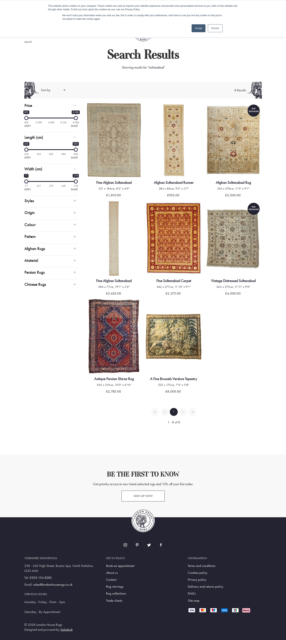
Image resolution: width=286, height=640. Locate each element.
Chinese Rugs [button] (35, 284)
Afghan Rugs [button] (34, 248)
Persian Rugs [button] (34, 272)
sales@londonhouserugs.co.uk (52, 584)
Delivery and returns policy (205, 586)
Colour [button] (29, 224)
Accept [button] (198, 28)
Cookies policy (197, 573)
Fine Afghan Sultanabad (114, 182)
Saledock (66, 630)
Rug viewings (115, 586)
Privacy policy (197, 580)
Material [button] (31, 260)
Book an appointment (120, 566)
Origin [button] (29, 212)
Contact (111, 580)
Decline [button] (215, 28)
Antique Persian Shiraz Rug (114, 378)
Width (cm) (33, 169)
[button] (51, 105)
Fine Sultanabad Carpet (173, 280)
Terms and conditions (201, 566)
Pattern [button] (30, 236)
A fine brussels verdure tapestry (173, 378)
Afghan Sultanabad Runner (174, 182)
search (28, 41)
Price (28, 105)
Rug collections (116, 593)
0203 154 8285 (40, 578)
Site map (194, 600)
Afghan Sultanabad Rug (233, 182)
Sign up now (143, 496)
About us (112, 573)
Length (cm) (33, 137)
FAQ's (192, 593)
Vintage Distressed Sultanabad (233, 280)
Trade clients (114, 600)
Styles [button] (29, 200)
